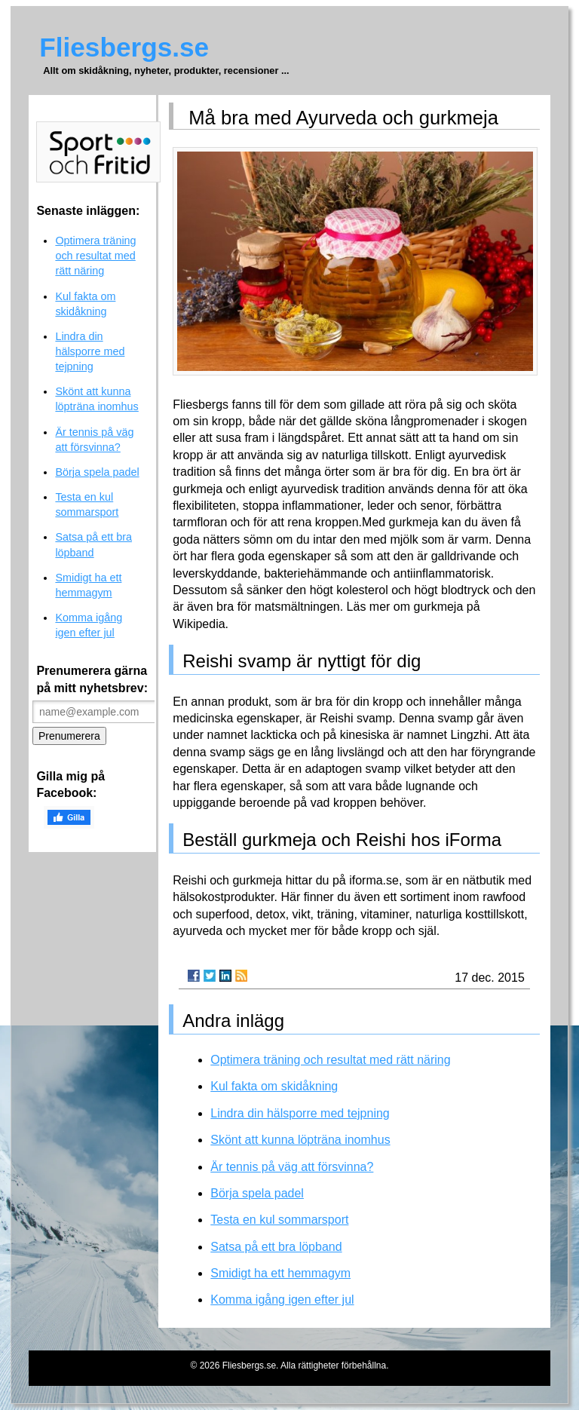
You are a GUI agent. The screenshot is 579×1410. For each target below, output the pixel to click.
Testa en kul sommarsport (279, 1219)
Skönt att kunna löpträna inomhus (300, 1139)
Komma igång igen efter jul (282, 1299)
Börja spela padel (257, 1193)
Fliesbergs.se (124, 47)
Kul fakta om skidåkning (274, 1086)
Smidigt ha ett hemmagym (280, 1273)
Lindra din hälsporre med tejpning (299, 1113)
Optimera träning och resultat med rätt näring (330, 1059)
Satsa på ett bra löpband (276, 1246)
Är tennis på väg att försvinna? (291, 1166)
